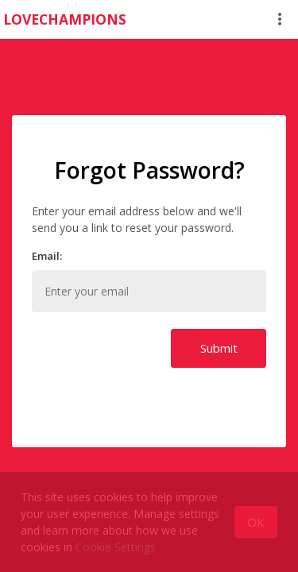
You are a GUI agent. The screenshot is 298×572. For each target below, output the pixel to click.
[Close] (255, 522)
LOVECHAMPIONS (64, 19)
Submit (219, 348)
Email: (47, 256)
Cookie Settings (115, 547)
